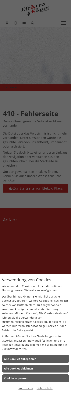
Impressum (26, 388)
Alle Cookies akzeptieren (20, 359)
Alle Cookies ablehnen (18, 368)
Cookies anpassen (15, 378)
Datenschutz (45, 388)
